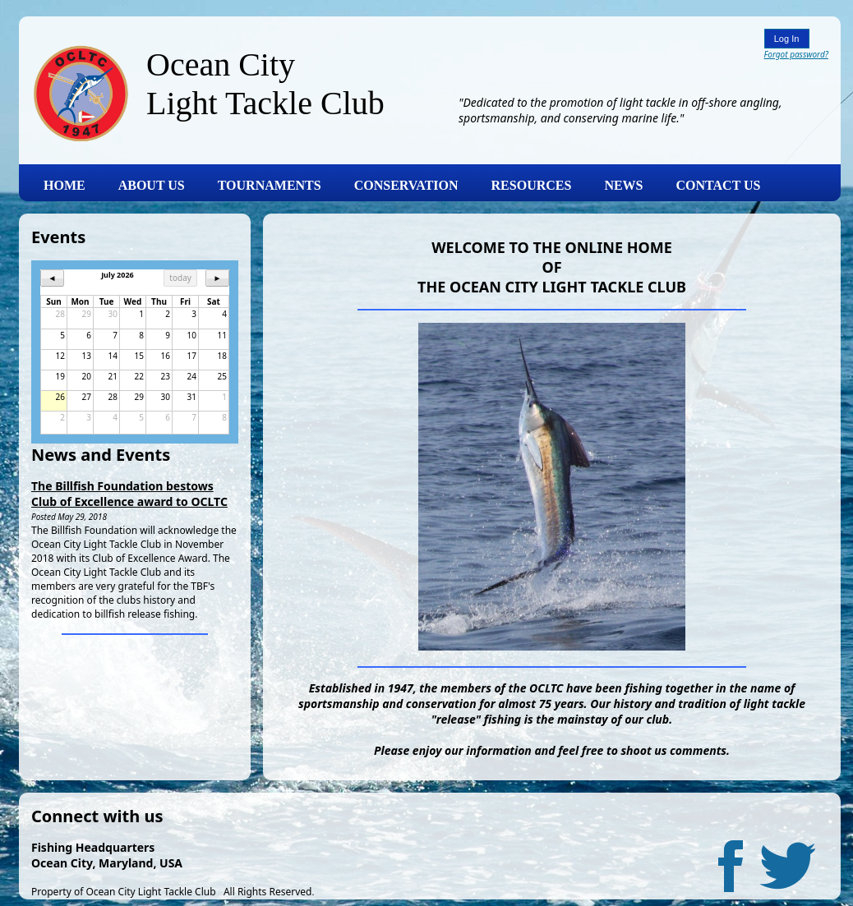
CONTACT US (718, 185)
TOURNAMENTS (269, 185)
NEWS (623, 185)
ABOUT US (151, 185)
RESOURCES (531, 185)
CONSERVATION (406, 185)
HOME (64, 185)
